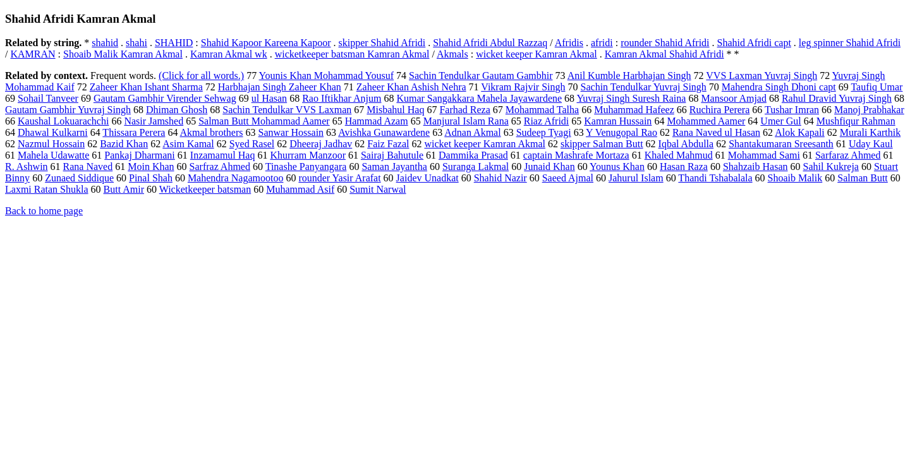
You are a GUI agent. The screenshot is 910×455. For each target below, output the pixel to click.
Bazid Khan (124, 143)
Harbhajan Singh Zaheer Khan (279, 87)
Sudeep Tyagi (543, 132)
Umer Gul (780, 121)
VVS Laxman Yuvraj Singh (761, 75)
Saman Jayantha (394, 166)
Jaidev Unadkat (427, 178)
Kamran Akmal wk (228, 54)
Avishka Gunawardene (384, 132)
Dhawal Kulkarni (53, 132)
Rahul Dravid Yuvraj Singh (837, 98)
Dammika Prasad (473, 155)
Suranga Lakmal (475, 166)
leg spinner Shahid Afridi (850, 42)
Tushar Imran (792, 109)
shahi (136, 42)
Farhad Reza (464, 109)
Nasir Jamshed (153, 121)
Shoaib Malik (795, 178)
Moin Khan (151, 166)
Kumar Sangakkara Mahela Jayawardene (479, 98)
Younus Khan (617, 166)
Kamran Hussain (618, 121)
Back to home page (44, 210)
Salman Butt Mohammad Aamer (264, 121)
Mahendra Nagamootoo (236, 178)
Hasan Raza (684, 166)
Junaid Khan (549, 166)
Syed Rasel (252, 143)
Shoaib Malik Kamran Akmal (123, 54)
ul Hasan (269, 98)
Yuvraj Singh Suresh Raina (631, 98)
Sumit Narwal (377, 189)
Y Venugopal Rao (621, 132)
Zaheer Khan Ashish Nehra (411, 87)
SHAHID (174, 42)
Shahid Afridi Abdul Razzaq (490, 42)
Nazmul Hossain (51, 143)
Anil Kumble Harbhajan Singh (629, 75)
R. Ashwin (26, 166)
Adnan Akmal (472, 132)
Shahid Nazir (500, 178)
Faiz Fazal (388, 143)
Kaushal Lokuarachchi (63, 121)
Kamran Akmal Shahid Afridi (664, 54)
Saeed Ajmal (567, 178)
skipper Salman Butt (602, 143)
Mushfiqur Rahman (855, 121)
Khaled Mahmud (679, 155)
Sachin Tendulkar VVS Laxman (286, 109)
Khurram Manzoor (308, 155)
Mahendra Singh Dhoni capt (779, 87)
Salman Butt (862, 178)
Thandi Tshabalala (715, 178)
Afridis (569, 42)
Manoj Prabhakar (869, 109)
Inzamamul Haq (222, 155)
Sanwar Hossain (291, 132)
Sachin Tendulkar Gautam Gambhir (480, 75)
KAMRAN (32, 54)
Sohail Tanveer (48, 98)
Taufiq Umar (876, 87)
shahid (105, 42)
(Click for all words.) (201, 75)
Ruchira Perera (719, 109)
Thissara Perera (133, 132)
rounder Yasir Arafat (339, 178)
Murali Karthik (870, 132)
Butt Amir (124, 189)
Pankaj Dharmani (139, 155)
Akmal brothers (211, 132)
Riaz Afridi (546, 121)
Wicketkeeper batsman (205, 189)
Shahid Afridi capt (754, 42)
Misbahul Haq (395, 109)
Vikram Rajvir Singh (523, 87)
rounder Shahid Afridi (665, 42)
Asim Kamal (188, 143)
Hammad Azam (376, 121)
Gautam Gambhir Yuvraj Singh (68, 109)
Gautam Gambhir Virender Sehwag (165, 98)
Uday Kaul (871, 143)
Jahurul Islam (636, 178)
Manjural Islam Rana (466, 121)
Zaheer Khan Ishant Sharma (146, 87)
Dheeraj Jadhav (320, 143)
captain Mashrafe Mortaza (576, 155)
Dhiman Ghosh (176, 109)
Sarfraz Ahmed (220, 166)
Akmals (452, 54)
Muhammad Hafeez (634, 109)
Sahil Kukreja (831, 166)
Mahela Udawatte (53, 155)
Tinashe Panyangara (306, 166)
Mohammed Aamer (706, 121)
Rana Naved (88, 166)
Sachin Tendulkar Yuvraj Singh (644, 87)
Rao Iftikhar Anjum (341, 98)
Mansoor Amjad (734, 98)
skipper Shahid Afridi (382, 42)
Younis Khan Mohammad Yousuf (326, 75)
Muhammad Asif (300, 189)
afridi (602, 42)
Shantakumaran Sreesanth (781, 143)
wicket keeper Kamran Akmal (536, 54)
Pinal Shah (151, 178)
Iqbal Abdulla (686, 143)
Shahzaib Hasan (755, 166)
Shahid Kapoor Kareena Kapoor (266, 42)
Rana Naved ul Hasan (716, 132)
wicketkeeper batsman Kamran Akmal (352, 54)
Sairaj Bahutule (392, 155)
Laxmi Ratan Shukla (46, 189)
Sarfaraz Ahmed (848, 155)
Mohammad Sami (764, 155)
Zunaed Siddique (79, 178)
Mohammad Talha (542, 109)
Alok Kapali (800, 132)
